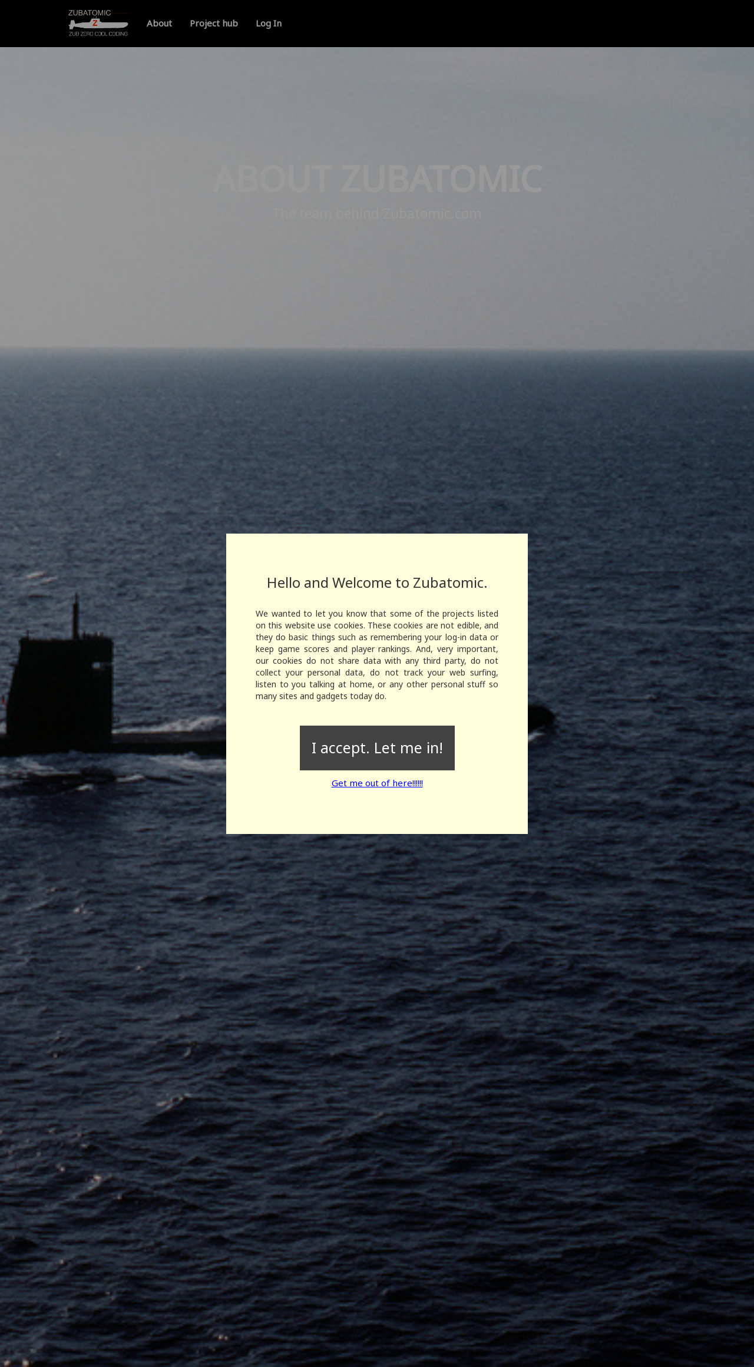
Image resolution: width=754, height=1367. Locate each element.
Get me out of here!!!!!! (377, 783)
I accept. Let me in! (377, 747)
